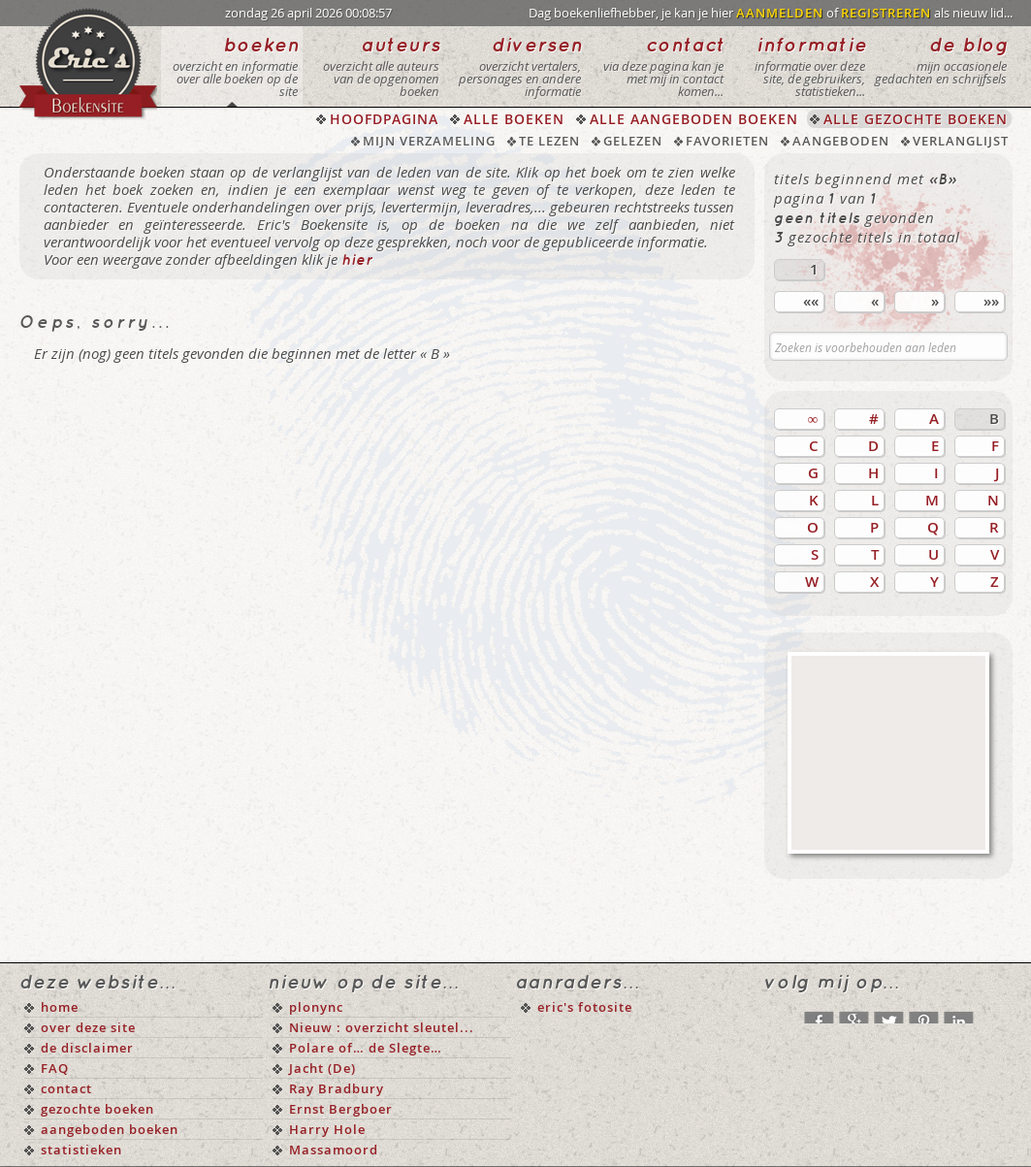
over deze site (88, 1027)
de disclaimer (87, 1047)
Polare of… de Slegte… (365, 1047)
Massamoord (333, 1149)
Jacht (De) (322, 1068)
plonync (316, 1007)
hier (357, 261)
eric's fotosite (584, 1007)
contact (66, 1088)
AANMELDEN (779, 12)
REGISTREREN (886, 12)
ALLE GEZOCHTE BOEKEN (915, 119)
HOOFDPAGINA (384, 119)
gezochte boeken (97, 1109)
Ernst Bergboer (341, 1109)
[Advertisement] (888, 753)
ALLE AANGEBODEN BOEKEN (694, 119)
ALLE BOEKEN (514, 119)
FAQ (55, 1068)
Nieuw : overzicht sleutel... (381, 1027)
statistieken (81, 1149)
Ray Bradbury (336, 1088)
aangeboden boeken (109, 1129)
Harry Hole (327, 1129)
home (60, 1007)
